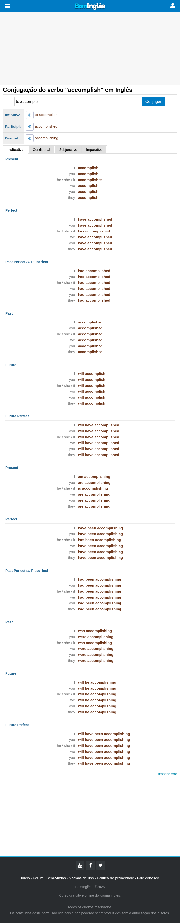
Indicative (16, 150)
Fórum (38, 878)
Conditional (41, 150)
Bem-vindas (56, 878)
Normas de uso (81, 878)
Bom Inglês (90, 6)
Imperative (94, 150)
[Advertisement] (90, 48)
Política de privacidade (115, 878)
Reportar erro (167, 774)
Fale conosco (148, 878)
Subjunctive (68, 150)
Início (25, 878)
